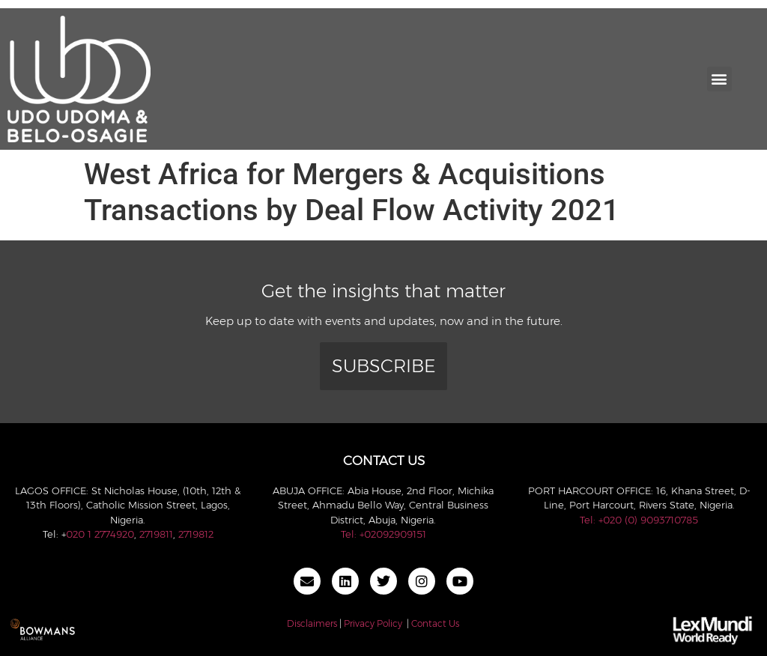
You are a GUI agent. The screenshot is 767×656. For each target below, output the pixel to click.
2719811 (156, 534)
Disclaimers (312, 623)
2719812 (195, 534)
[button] (719, 79)
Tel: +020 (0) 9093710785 (639, 520)
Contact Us (435, 623)
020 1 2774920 (100, 534)
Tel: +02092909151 (383, 534)
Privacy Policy (373, 623)
